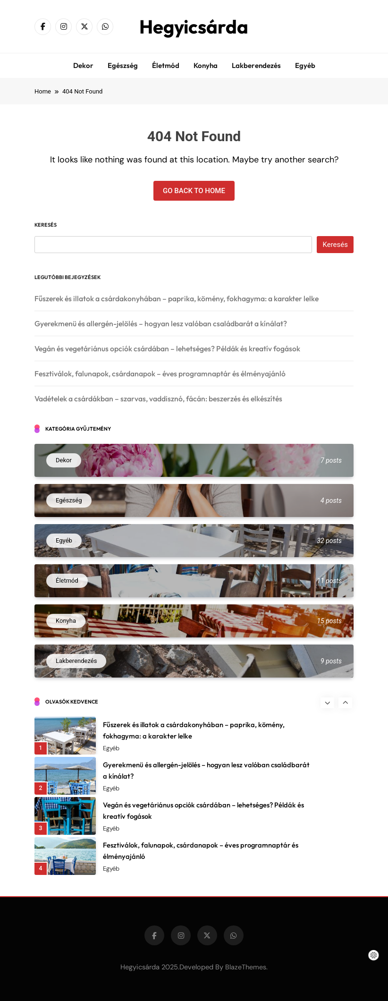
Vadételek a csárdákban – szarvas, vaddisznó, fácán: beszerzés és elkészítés (158, 398)
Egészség (123, 65)
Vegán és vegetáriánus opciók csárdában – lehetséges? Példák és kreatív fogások (167, 348)
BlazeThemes (245, 967)
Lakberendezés (256, 65)
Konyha (206, 65)
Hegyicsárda (193, 26)
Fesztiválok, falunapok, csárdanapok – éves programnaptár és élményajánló (160, 373)
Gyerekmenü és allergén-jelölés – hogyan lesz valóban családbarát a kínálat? (160, 323)
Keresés (45, 224)
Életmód (165, 65)
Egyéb (305, 65)
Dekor (83, 65)
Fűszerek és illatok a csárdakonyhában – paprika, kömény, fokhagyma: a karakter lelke (176, 298)
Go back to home (194, 191)
